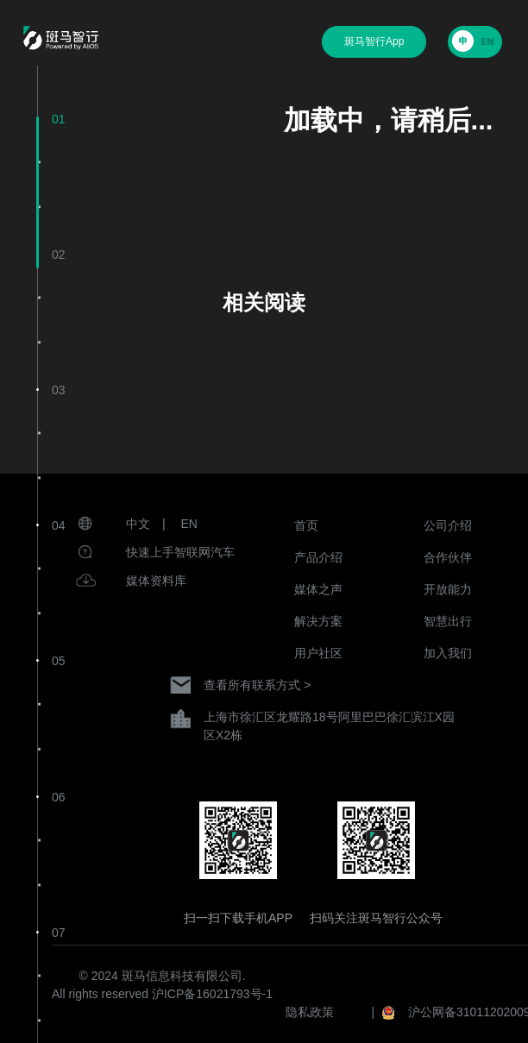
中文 (138, 524)
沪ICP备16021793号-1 (212, 994)
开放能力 (448, 589)
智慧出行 (448, 621)
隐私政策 (310, 1012)
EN (189, 524)
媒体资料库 (156, 580)
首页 (306, 525)
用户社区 (318, 653)
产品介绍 (318, 557)
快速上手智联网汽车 (180, 552)
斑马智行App (374, 41)
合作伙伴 (448, 557)
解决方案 (318, 621)
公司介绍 (448, 525)
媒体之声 (318, 589)
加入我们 (448, 653)
